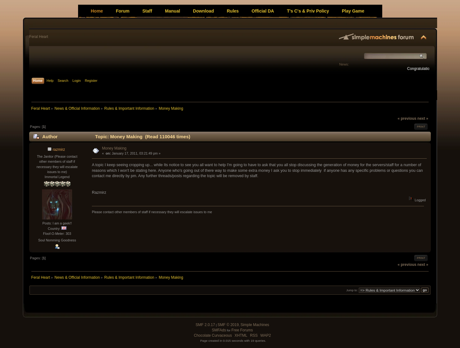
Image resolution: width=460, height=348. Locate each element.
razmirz (59, 149)
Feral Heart (38, 36)
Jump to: (352, 290)
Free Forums (242, 330)
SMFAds (219, 330)
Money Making (114, 148)
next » (422, 118)
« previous (407, 118)
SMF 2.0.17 (205, 325)
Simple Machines (255, 325)
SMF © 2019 (228, 325)
